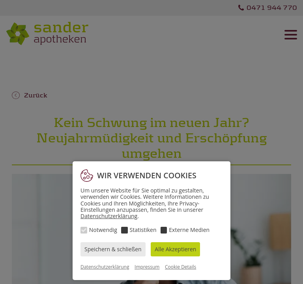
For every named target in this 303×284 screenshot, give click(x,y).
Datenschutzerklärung (108, 216)
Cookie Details (180, 266)
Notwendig (103, 230)
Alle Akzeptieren (175, 249)
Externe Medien (189, 230)
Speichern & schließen (113, 249)
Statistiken (143, 230)
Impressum (147, 266)
